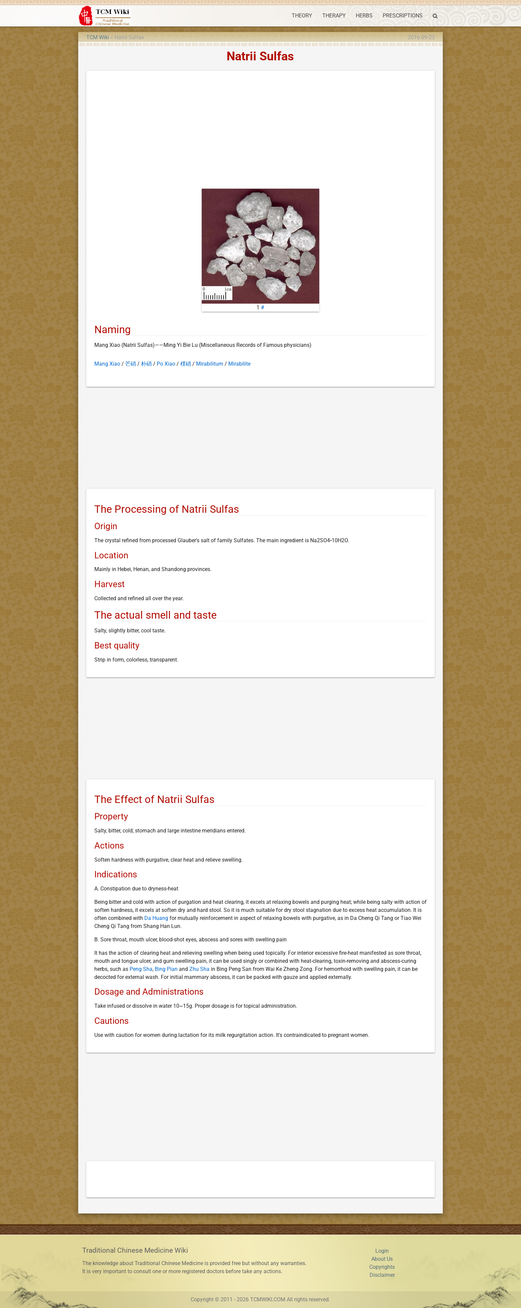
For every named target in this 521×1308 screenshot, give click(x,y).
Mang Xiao (107, 364)
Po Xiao (166, 364)
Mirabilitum (209, 364)
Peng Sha (141, 969)
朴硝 (146, 364)
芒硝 (130, 364)
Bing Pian (166, 969)
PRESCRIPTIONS (403, 15)
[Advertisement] (260, 131)
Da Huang (156, 918)
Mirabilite (239, 364)
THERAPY (334, 15)
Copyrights (382, 1267)
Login (382, 1251)
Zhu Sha (199, 969)
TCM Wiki (97, 37)
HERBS (364, 15)
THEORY (302, 15)
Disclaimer (382, 1275)
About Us (382, 1259)
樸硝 (185, 364)
